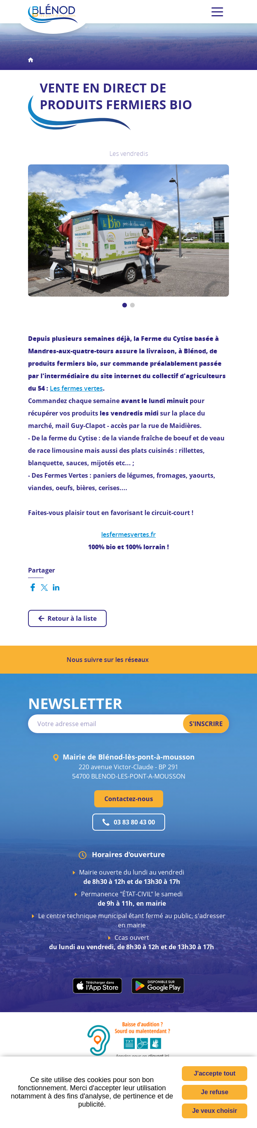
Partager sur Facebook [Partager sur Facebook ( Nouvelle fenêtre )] (32, 587)
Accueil (30, 60)
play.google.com (158, 986)
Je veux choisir (214, 1110)
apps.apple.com (97, 986)
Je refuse (214, 1092)
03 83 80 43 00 (134, 822)
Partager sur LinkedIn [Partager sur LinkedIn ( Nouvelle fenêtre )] (56, 587)
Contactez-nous (128, 798)
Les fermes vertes (76, 388)
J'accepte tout (215, 1073)
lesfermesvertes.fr (128, 534)
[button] (128, 230)
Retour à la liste (72, 618)
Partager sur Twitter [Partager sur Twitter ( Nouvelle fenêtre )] (44, 587)
